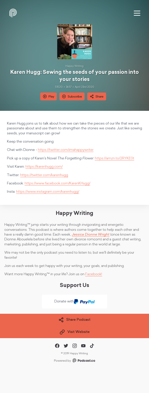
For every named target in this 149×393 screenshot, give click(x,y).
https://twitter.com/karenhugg (44, 175)
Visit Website (75, 332)
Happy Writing (74, 66)
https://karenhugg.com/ (44, 167)
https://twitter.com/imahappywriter (66, 150)
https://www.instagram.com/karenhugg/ (47, 192)
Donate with (74, 301)
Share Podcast (74, 319)
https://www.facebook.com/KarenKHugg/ (57, 183)
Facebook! (93, 274)
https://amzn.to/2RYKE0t (114, 158)
